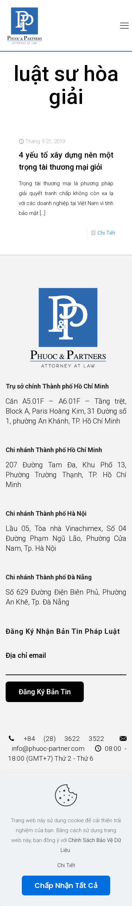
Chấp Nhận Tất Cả (66, 885)
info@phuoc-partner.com (48, 748)
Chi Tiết (106, 233)
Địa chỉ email (66, 663)
